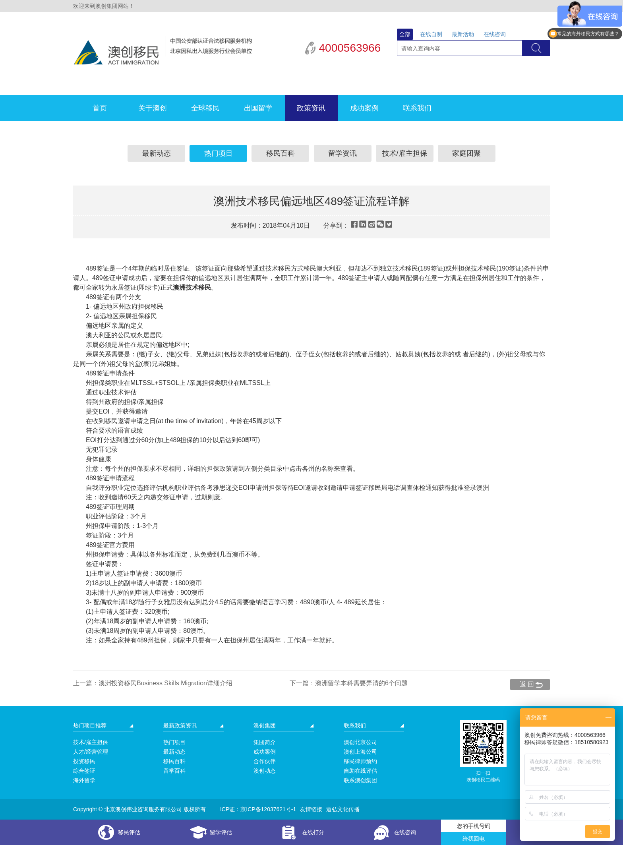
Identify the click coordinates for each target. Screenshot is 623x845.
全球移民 (205, 108)
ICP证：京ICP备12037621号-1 (258, 809)
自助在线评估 (360, 771)
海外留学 (84, 780)
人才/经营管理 (90, 751)
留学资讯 (342, 153)
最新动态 (156, 153)
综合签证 (84, 771)
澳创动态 (264, 771)
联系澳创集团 (360, 780)
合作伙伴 (264, 761)
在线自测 (431, 34)
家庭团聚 (466, 153)
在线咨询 (495, 34)
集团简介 (264, 742)
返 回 (527, 684)
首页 (100, 108)
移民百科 (280, 153)
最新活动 (463, 34)
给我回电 (473, 838)
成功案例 (364, 108)
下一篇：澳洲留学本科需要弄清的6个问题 (349, 683)
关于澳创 (152, 108)
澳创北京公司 (360, 742)
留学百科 (174, 771)
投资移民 (84, 761)
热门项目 (218, 153)
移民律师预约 (360, 761)
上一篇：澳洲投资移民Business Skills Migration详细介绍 (152, 683)
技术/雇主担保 (404, 153)
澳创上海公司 (360, 751)
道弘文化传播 (343, 809)
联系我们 (417, 108)
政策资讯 (311, 108)
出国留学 (258, 108)
